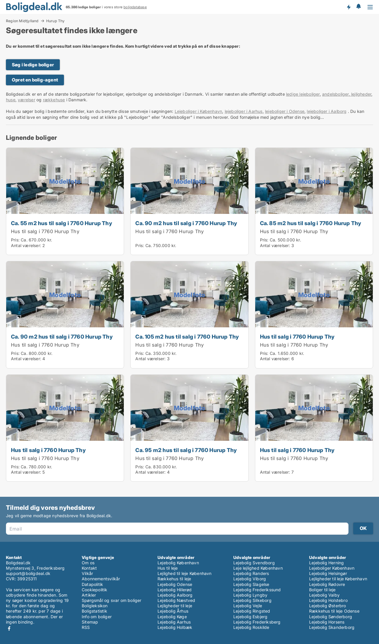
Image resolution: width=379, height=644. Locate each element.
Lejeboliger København (331, 568)
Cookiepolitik (94, 589)
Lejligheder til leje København (338, 578)
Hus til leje (168, 568)
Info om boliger (97, 616)
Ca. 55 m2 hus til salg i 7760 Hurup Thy (61, 223)
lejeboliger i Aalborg (326, 111)
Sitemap (90, 621)
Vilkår (87, 573)
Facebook (9, 628)
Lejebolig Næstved (176, 600)
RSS (86, 627)
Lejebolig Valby (324, 594)
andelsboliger (335, 94)
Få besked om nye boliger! (348, 7)
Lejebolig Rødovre (327, 584)
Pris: (16, 239)
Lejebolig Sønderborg (330, 616)
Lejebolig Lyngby (250, 594)
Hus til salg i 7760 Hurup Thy (45, 231)
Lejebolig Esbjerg (250, 616)
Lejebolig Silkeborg (252, 600)
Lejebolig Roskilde (251, 627)
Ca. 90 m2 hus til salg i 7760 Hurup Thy (186, 223)
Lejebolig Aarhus (174, 621)
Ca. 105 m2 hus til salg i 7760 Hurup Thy (187, 336)
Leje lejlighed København (258, 568)
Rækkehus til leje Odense (334, 610)
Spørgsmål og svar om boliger (112, 600)
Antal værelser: (26, 245)
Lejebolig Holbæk (175, 627)
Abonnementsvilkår (101, 578)
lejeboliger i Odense (284, 111)
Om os (88, 562)
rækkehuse (54, 99)
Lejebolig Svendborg (254, 562)
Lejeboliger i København (198, 111)
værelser (26, 99)
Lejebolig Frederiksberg (257, 621)
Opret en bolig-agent (35, 80)
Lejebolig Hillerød (175, 589)
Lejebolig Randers (251, 573)
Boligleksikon (95, 605)
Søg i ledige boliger (33, 65)
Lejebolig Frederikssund (257, 589)
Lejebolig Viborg (249, 578)
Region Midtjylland (22, 21)
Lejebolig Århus (173, 610)
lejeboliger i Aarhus (244, 111)
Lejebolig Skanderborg (331, 627)
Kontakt (89, 568)
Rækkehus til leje (174, 578)
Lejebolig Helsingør (328, 573)
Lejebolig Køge (172, 616)
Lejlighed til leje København (185, 573)
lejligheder (360, 94)
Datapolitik (92, 584)
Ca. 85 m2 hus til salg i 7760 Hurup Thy (311, 223)
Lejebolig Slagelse (251, 584)
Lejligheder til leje (175, 605)
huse (10, 99)
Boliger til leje (322, 589)
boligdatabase (135, 7)
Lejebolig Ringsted (251, 610)
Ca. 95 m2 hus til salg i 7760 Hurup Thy (186, 450)
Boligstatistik (94, 610)
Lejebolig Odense (175, 584)
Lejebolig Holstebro (328, 600)
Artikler (89, 594)
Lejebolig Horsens (326, 621)
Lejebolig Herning (326, 562)
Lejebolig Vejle (247, 605)
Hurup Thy (55, 21)
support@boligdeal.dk (28, 573)
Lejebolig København (178, 562)
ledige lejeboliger (303, 94)
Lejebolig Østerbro (327, 605)
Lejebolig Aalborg (175, 594)
